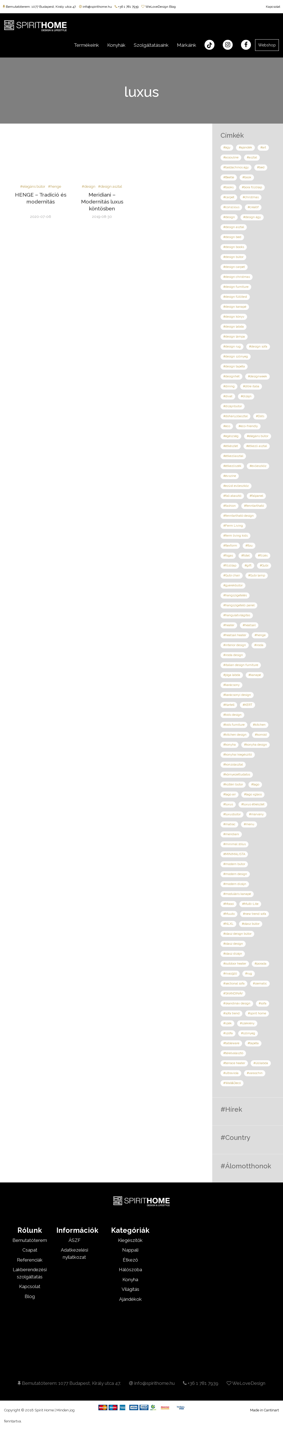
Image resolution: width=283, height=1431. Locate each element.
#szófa (228, 1033)
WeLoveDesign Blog (158, 7)
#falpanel (256, 496)
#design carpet (234, 267)
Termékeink (86, 45)
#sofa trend (231, 1013)
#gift (248, 565)
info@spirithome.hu (95, 7)
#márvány (256, 814)
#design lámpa (234, 336)
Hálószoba (130, 1269)
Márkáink (186, 45)
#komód (261, 735)
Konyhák (116, 45)
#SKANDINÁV (233, 993)
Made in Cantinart (264, 1410)
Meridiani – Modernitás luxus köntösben (102, 201)
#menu (249, 824)
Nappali (130, 1250)
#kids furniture (234, 725)
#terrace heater (234, 1063)
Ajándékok (130, 1299)
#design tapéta (234, 366)
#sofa (262, 1003)
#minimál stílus (234, 844)
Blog (30, 1296)
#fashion (229, 506)
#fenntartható (254, 506)
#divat (227, 396)
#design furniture (235, 287)
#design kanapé (234, 307)
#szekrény (247, 1023)
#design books (233, 247)
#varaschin (255, 1073)
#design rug (232, 346)
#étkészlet (230, 446)
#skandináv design (236, 1003)
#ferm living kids (235, 535)
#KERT (247, 705)
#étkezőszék (232, 466)
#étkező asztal (256, 446)
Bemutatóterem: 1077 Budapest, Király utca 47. (39, 7)
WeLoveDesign (246, 1383)
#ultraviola (231, 1073)
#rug (248, 973)
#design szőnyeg (235, 356)
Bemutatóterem (29, 1240)
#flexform (230, 545)
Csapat (29, 1250)
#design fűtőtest (235, 297)
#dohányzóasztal (235, 416)
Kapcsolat (273, 7)
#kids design (232, 715)
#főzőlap (229, 565)
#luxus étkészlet (252, 804)
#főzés (263, 555)
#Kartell (228, 705)
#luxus (228, 804)
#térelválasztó (233, 1053)
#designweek (257, 376)
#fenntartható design (238, 516)
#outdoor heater (234, 963)
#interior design (234, 645)
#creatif (253, 207)
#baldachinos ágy (236, 167)
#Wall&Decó (232, 1083)
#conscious (231, 207)
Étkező (130, 1260)
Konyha (130, 1279)
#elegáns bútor (32, 186)
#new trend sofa (254, 914)
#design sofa (258, 346)
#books (228, 187)
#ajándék (245, 147)
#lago (255, 784)
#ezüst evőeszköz (236, 486)
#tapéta (253, 1043)
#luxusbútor (232, 814)
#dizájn (246, 396)
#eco (226, 426)
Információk (77, 1230)
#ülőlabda (260, 1063)
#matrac (229, 824)
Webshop (267, 45)
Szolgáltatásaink (151, 45)
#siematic (260, 983)
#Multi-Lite (250, 904)
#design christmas (236, 277)
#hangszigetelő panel (239, 605)
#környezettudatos (236, 774)
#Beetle (228, 177)
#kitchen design (235, 735)
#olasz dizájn (232, 953)
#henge (54, 186)
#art (263, 147)
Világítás (130, 1289)
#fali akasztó (232, 496)
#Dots (260, 416)
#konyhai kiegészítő (237, 754)
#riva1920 (230, 973)
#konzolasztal (233, 764)
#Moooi (228, 904)
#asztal (252, 157)
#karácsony (231, 685)
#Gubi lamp (256, 575)
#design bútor (233, 257)
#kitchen (259, 725)
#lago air (229, 794)
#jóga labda (231, 675)
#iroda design (233, 655)
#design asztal (110, 186)
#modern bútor (234, 864)
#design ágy (252, 217)
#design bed (232, 237)
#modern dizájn (234, 884)
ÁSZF (74, 1240)
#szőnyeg (248, 1033)
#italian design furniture (240, 665)
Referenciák (30, 1260)
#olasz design (233, 944)
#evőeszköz (258, 466)
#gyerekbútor (233, 585)
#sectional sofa (234, 983)
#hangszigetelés (235, 595)
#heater (228, 625)
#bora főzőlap (252, 187)
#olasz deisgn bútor (237, 934)
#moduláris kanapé (237, 894)
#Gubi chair (231, 575)
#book (246, 177)
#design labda (233, 326)
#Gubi (264, 565)
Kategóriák (130, 1230)
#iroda (258, 645)
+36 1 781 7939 (126, 7)
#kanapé (254, 675)
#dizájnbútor (232, 406)
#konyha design (255, 744)
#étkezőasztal (233, 456)
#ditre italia (251, 386)
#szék (227, 1023)
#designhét (231, 376)
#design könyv (233, 316)
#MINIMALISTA (234, 854)
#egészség (231, 436)
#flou (249, 545)
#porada (260, 963)
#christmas (251, 197)
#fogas (228, 555)
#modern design (235, 874)
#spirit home (257, 1013)
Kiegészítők (130, 1240)
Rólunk (29, 1230)
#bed (260, 167)
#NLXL (228, 924)
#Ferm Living (233, 526)
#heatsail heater (234, 635)
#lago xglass (253, 794)
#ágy (226, 147)
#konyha (229, 744)
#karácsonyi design (237, 695)
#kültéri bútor (233, 784)
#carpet (228, 197)
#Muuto (229, 914)
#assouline (231, 157)
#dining (229, 386)
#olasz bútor (251, 924)
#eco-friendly (248, 426)
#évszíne (229, 476)
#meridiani (231, 834)
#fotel (245, 555)
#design (88, 186)
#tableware (231, 1043)
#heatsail (249, 625)
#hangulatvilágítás (236, 615)
